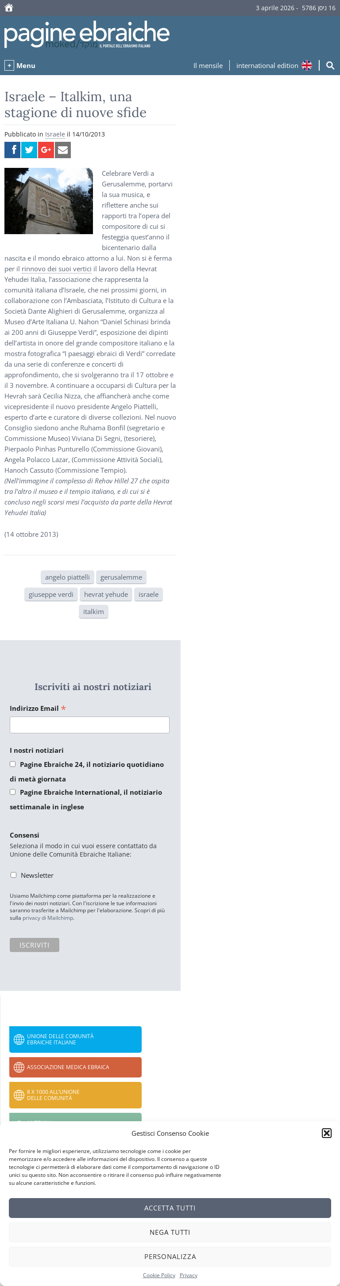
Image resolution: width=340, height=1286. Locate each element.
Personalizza (170, 1256)
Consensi (24, 835)
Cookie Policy (159, 1275)
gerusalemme (121, 577)
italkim (93, 611)
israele (148, 594)
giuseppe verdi (51, 594)
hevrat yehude (106, 594)
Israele (55, 134)
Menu (25, 65)
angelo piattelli (67, 577)
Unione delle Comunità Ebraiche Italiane (60, 1039)
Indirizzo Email (38, 708)
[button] (326, 1133)
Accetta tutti (170, 1207)
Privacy (188, 1275)
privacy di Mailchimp (48, 918)
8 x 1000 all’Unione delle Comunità (53, 1095)
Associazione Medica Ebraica (68, 1067)
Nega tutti (170, 1232)
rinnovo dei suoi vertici (57, 268)
